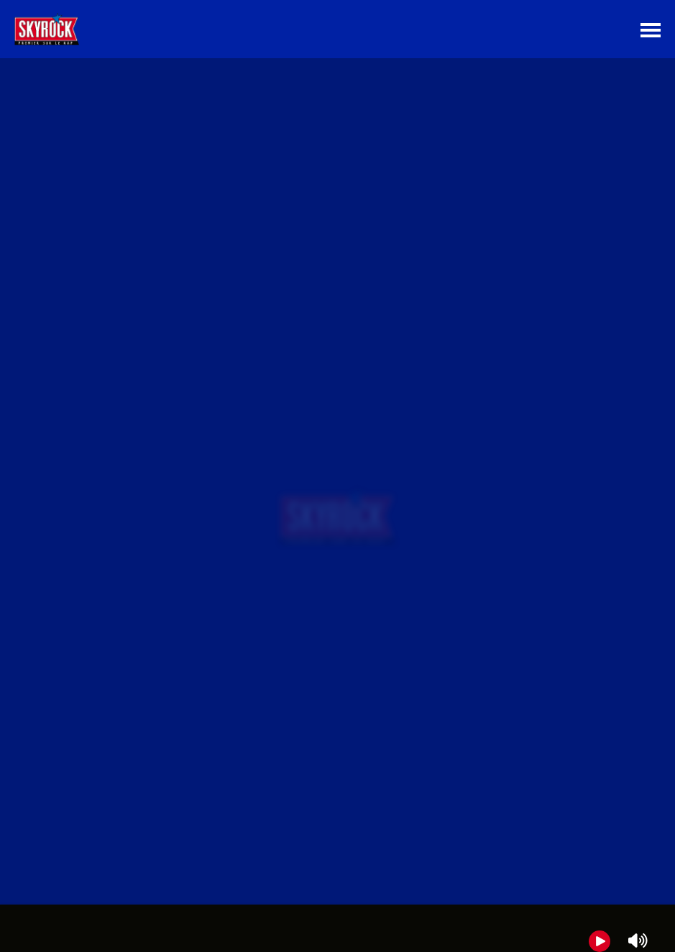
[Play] (599, 941)
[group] (337, 928)
